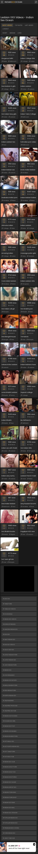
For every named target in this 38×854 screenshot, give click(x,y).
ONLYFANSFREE (8, 701)
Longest (6, 29)
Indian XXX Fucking (10, 716)
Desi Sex (6, 634)
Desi (12, 89)
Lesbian (30, 89)
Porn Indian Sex (9, 833)
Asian (23, 478)
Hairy (23, 256)
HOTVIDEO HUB (8, 757)
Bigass (12, 534)
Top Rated (18, 25)
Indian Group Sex (9, 787)
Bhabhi (24, 311)
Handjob (30, 256)
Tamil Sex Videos (9, 609)
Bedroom (6, 506)
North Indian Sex (9, 695)
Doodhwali (7, 614)
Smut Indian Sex (9, 639)
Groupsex (25, 284)
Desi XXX (6, 599)
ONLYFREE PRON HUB (10, 706)
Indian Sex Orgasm (10, 813)
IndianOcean (13, 2)
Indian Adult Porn (10, 767)
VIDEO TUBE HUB (9, 838)
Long (19, 33)
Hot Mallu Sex (8, 741)
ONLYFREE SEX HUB (9, 711)
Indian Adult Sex (9, 772)
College (24, 61)
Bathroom (12, 61)
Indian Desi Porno (10, 777)
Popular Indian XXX (10, 818)
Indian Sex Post (9, 726)
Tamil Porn (7, 604)
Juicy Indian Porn (10, 665)
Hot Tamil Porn (9, 752)
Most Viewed (7, 25)
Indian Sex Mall (9, 808)
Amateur (24, 172)
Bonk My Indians (9, 624)
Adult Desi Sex (8, 650)
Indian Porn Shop (10, 797)
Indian (32, 61)
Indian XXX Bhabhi (9, 731)
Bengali (5, 339)
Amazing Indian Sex (10, 629)
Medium (12, 33)
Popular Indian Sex (10, 823)
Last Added (29, 25)
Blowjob (5, 311)
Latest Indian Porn (10, 655)
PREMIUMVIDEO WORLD (11, 828)
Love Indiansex (8, 675)
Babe (4, 61)
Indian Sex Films (9, 802)
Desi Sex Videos (9, 645)
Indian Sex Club (9, 762)
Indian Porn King (9, 792)
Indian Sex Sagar (9, 782)
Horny (12, 395)
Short (5, 33)
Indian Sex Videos (9, 619)
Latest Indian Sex (9, 660)
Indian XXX (7, 670)
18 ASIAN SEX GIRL (9, 721)
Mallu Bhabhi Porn (10, 685)
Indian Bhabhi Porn (10, 736)
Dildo (12, 228)
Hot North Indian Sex (11, 746)
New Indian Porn (9, 690)
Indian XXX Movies (10, 680)
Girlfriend (24, 423)
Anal (23, 339)
